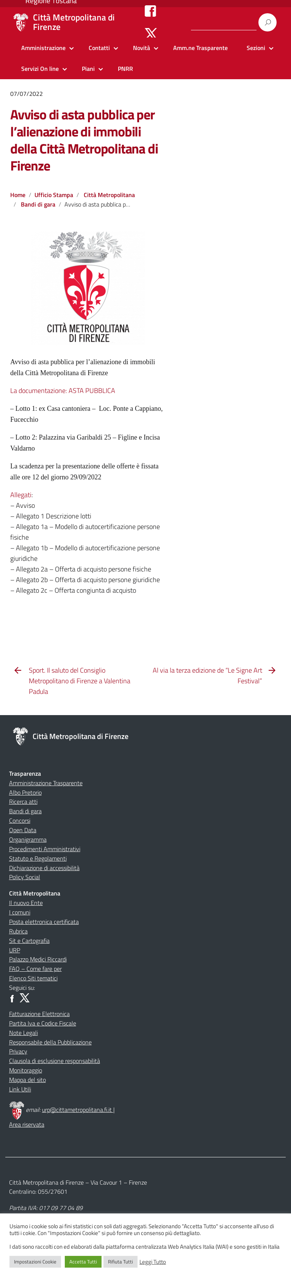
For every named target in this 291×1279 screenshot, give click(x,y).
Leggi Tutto (152, 1262)
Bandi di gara (38, 204)
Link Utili (20, 1089)
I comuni (19, 912)
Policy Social (24, 876)
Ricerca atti (23, 801)
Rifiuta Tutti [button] (120, 1261)
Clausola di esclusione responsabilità (54, 1060)
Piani (88, 68)
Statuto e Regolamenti (38, 858)
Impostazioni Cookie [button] (35, 1261)
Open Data (22, 829)
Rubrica (18, 931)
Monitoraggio (25, 1070)
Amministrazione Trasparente (46, 782)
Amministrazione (43, 47)
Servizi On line (40, 68)
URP (14, 950)
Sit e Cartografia (29, 940)
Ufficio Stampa (53, 194)
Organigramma (28, 839)
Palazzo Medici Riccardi (38, 959)
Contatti (99, 47)
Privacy (18, 1051)
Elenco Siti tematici (33, 978)
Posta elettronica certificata (44, 921)
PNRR (125, 68)
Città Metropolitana (109, 194)
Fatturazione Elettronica (39, 1013)
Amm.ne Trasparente (200, 47)
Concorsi (19, 820)
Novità (141, 47)
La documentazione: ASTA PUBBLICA (62, 390)
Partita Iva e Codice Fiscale (42, 1023)
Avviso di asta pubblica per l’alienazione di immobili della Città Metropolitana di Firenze (84, 140)
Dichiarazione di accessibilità (44, 867)
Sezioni (256, 47)
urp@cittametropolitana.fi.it (77, 1109)
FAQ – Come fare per (35, 968)
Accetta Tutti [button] (83, 1261)
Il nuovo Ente (26, 902)
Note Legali (23, 1032)
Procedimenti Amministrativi (44, 848)
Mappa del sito (27, 1079)
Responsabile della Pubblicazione (50, 1042)
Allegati (20, 495)
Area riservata (26, 1124)
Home (17, 194)
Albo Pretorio (25, 792)
